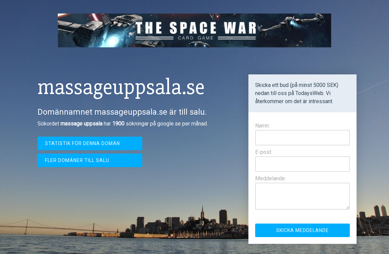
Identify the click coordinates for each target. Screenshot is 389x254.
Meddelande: (270, 178)
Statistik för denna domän (82, 143)
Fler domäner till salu (77, 160)
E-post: (263, 152)
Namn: (262, 125)
